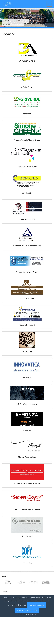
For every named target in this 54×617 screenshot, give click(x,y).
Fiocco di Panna (27, 298)
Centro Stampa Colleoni (27, 166)
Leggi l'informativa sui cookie (27, 614)
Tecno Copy (27, 562)
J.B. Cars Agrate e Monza (27, 404)
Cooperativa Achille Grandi (27, 272)
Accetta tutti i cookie (36, 605)
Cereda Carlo (27, 193)
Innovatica (27, 377)
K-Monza (27, 430)
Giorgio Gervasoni (27, 325)
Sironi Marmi (27, 536)
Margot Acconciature (27, 457)
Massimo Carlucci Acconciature (27, 483)
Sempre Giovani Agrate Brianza (27, 509)
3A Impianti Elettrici (27, 61)
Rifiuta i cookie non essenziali (27, 610)
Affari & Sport (27, 87)
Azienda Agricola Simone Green (27, 140)
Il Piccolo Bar (27, 351)
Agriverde (27, 113)
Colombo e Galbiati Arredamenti (27, 245)
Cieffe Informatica (27, 219)
